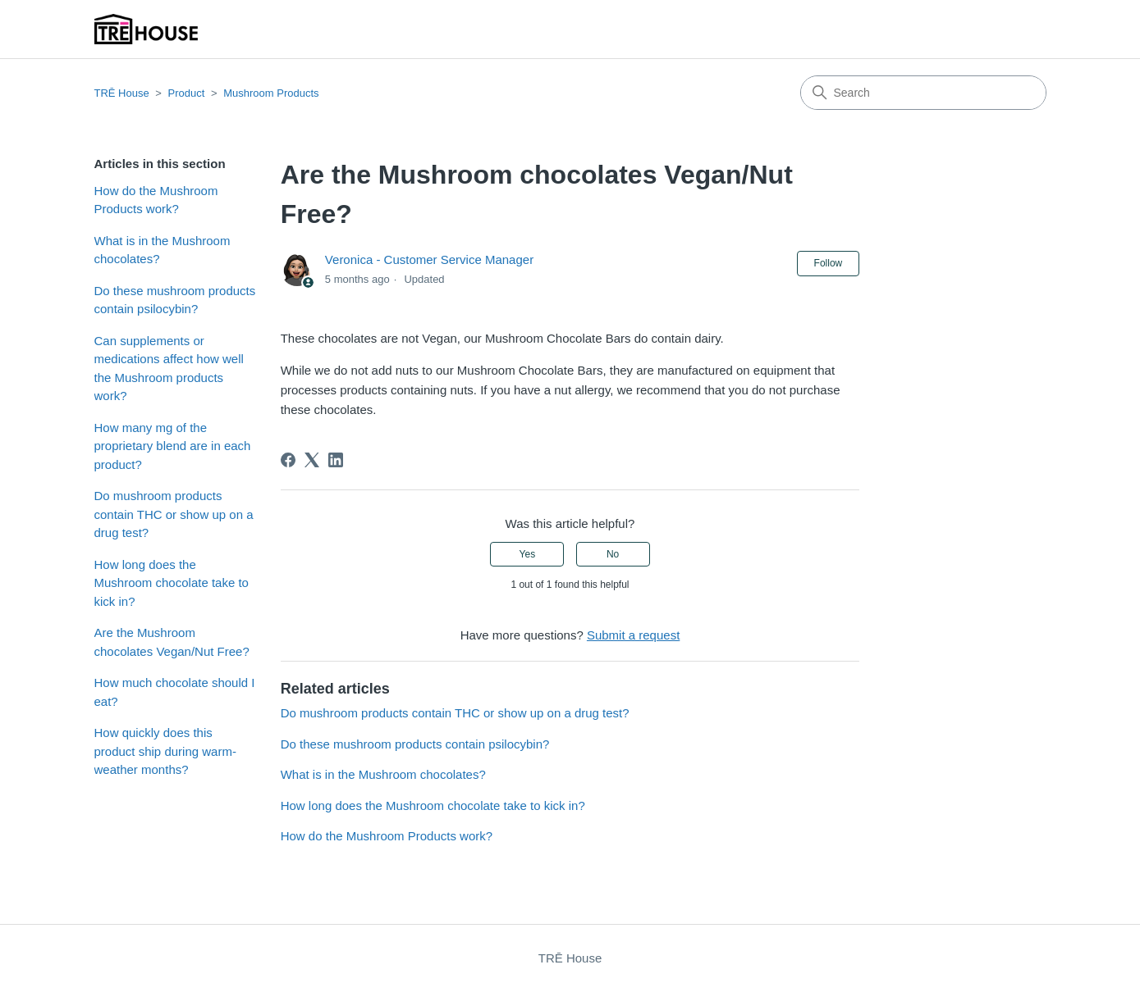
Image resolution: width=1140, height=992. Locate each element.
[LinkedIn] (335, 460)
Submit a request (633, 635)
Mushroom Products (270, 93)
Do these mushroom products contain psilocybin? (175, 300)
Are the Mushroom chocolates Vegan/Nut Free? (172, 642)
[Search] (923, 92)
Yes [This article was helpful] (528, 554)
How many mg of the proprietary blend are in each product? (172, 446)
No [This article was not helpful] (613, 554)
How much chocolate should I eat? (174, 692)
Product (186, 93)
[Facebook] (288, 460)
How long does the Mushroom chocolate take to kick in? (171, 582)
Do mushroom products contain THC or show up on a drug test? (174, 514)
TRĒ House (121, 93)
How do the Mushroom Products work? (156, 200)
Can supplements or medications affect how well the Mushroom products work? (169, 368)
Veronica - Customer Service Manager (429, 259)
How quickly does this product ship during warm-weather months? (165, 751)
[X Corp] (311, 460)
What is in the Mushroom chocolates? (162, 250)
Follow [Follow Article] (828, 263)
